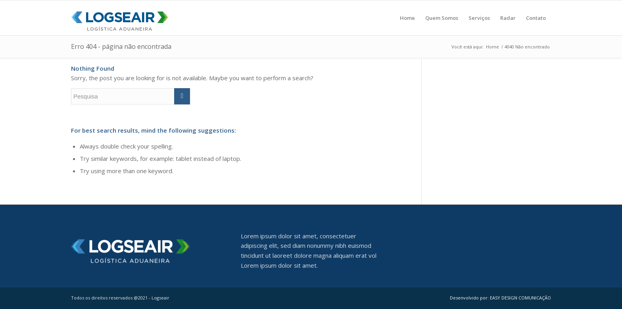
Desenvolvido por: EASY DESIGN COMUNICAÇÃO (500, 298)
